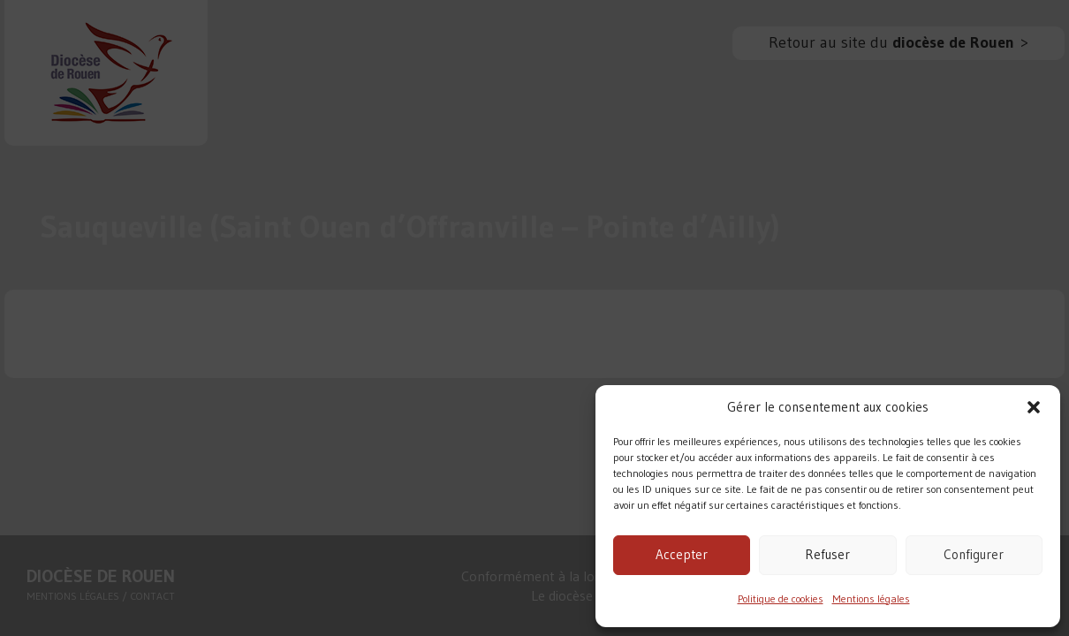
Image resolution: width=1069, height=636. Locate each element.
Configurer (974, 554)
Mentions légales (871, 598)
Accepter (682, 554)
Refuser (827, 554)
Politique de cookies (780, 598)
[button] (1033, 407)
